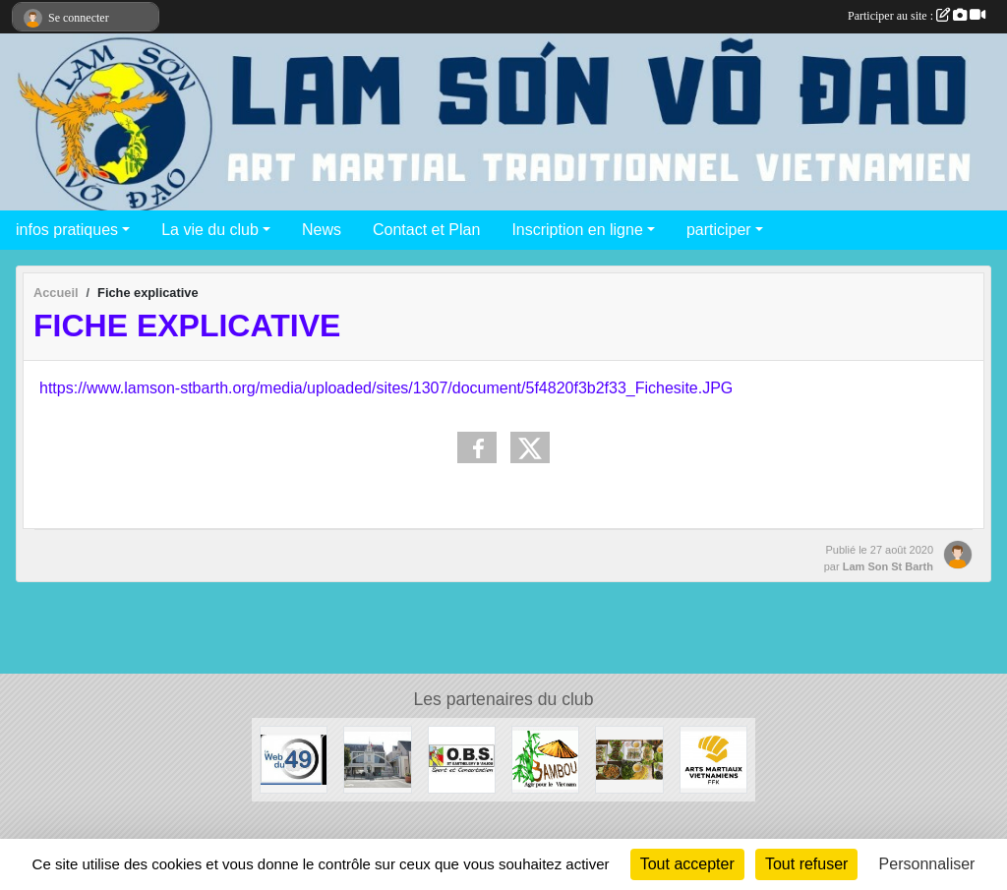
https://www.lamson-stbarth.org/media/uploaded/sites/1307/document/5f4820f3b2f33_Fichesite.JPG (386, 388)
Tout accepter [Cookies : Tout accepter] (687, 864)
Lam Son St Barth (888, 566)
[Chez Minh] (629, 758)
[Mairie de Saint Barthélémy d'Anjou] (377, 758)
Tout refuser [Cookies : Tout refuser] (806, 864)
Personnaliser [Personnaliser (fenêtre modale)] (927, 864)
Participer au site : (916, 16)
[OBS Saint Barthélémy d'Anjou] (462, 758)
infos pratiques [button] (67, 229)
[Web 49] (293, 758)
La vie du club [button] (210, 229)
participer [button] (718, 229)
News (321, 229)
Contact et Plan (426, 229)
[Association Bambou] (545, 758)
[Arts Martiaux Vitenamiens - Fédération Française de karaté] (713, 758)
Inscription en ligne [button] (576, 229)
